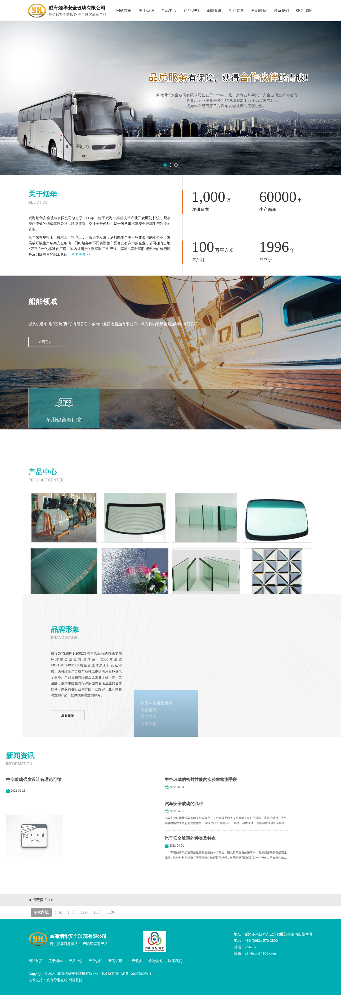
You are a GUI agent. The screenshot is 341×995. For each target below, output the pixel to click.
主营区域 (41, 912)
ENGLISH (304, 11)
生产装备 (236, 11)
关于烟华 (146, 11)
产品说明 (191, 11)
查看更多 (45, 342)
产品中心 (168, 11)
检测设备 (258, 11)
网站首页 (123, 11)
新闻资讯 (213, 11)
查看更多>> (81, 254)
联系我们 (281, 11)
